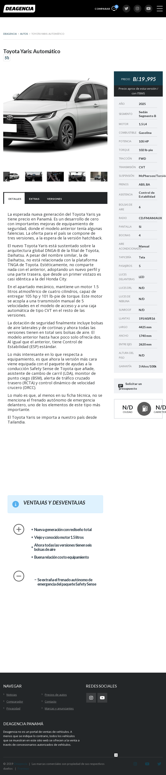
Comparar (106, 8)
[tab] (14, 198)
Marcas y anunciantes (59, 708)
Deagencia (20, 764)
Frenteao (23, 768)
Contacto (50, 701)
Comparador (14, 701)
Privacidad (13, 708)
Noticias (11, 695)
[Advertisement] (55, 457)
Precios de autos (56, 695)
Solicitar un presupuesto (130, 386)
